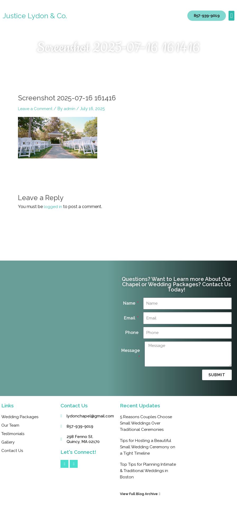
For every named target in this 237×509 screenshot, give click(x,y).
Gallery (8, 442)
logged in (53, 206)
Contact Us (12, 450)
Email (130, 318)
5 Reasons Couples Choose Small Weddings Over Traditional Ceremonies (147, 423)
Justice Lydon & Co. (35, 15)
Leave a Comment (36, 108)
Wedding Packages (20, 416)
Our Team (11, 425)
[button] (231, 16)
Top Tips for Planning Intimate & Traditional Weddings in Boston (141, 470)
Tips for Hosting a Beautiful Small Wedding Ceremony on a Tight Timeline (146, 447)
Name (129, 303)
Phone (131, 332)
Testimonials (13, 433)
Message (130, 350)
